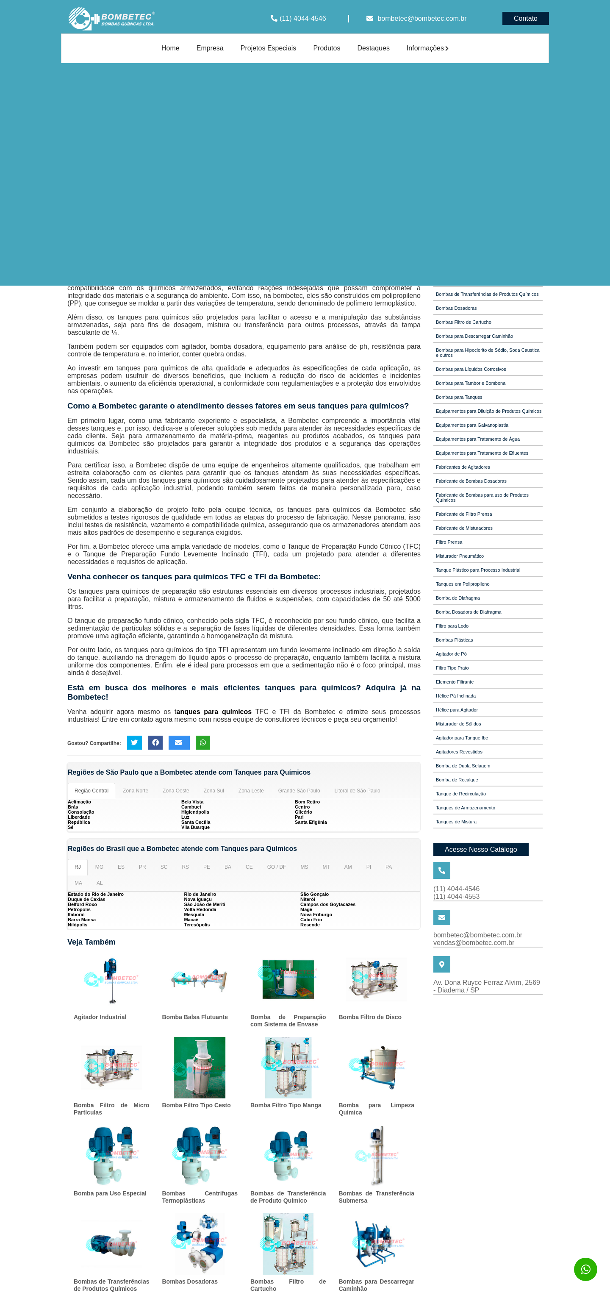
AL (100, 883)
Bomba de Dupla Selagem (463, 765)
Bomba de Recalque (457, 779)
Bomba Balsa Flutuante (195, 1017)
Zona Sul (214, 791)
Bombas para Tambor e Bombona (470, 383)
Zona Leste (251, 791)
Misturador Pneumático (460, 556)
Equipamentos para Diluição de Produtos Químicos (488, 411)
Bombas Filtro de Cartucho (463, 322)
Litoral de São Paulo (357, 791)
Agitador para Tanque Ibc (462, 737)
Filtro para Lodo (452, 625)
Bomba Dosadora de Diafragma (469, 611)
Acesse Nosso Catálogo (481, 849)
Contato (526, 18)
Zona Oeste (176, 791)
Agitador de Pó (451, 653)
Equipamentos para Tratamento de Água (478, 439)
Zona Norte (135, 791)
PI (368, 867)
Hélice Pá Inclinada (456, 695)
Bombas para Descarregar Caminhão (474, 336)
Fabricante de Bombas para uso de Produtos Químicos (482, 497)
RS (185, 867)
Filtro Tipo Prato (452, 667)
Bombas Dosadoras (190, 1281)
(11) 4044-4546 (303, 18)
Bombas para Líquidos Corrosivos (471, 369)
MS (304, 867)
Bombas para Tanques (459, 397)
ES (121, 867)
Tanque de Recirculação (461, 793)
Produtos (326, 48)
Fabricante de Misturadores (464, 528)
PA (388, 867)
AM (348, 867)
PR (142, 867)
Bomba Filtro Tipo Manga (286, 1105)
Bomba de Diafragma (458, 597)
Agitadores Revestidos (459, 751)
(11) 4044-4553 (456, 896)
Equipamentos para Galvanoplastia (472, 425)
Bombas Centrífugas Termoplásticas (200, 1197)
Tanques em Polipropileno (463, 583)
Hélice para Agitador (457, 709)
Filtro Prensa (449, 542)
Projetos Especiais (269, 48)
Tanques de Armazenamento (465, 807)
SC (164, 867)
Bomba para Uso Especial (110, 1193)
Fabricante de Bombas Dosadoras (471, 481)
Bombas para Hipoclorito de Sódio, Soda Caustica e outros (488, 352)
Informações (428, 48)
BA (228, 867)
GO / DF (276, 867)
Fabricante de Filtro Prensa (464, 514)
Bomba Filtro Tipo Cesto (196, 1105)
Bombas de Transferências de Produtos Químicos (112, 1285)
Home (170, 48)
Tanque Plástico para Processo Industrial (478, 570)
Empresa (210, 48)
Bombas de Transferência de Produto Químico (288, 1197)
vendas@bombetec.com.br (473, 942)
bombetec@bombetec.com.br (421, 18)
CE (249, 867)
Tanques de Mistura (456, 821)
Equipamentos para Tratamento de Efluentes (482, 453)
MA (78, 883)
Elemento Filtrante (455, 681)
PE (206, 867)
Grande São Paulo (299, 791)
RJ (78, 867)
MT (326, 867)
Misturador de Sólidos (458, 723)
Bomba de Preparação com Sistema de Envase (288, 1021)
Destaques (373, 48)
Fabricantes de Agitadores (463, 467)
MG (99, 867)
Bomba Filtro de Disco (370, 1017)
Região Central (91, 791)
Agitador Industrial (100, 1017)
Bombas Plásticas (454, 639)
